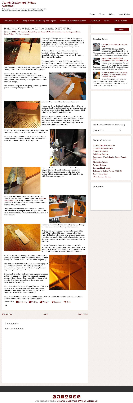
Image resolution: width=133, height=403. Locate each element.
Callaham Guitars (100, 152)
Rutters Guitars (99, 163)
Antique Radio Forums (103, 146)
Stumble (56, 300)
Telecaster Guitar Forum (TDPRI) (107, 169)
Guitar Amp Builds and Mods (73, 19)
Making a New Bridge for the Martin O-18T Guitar (38, 26)
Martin (48, 30)
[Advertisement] (104, 102)
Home (93, 13)
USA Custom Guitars (102, 174)
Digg (67, 300)
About (102, 13)
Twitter (33, 300)
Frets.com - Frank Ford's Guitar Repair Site (110, 156)
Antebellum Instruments (104, 143)
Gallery (112, 13)
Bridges (24, 30)
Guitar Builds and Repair (36, 30)
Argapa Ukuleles (100, 149)
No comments (24, 32)
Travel (106, 19)
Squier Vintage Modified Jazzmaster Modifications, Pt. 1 (115, 57)
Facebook (21, 300)
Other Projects (119, 19)
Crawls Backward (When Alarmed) (19, 4)
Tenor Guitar (9, 32)
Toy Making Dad (100, 171)
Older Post (83, 312)
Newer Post (7, 312)
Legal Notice (124, 13)
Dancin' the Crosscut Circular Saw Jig (114, 43)
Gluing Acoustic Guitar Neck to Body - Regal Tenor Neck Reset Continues (114, 72)
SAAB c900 (94, 19)
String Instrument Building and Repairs (39, 19)
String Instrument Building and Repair (66, 30)
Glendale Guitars (100, 160)
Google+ (44, 300)
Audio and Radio (10, 19)
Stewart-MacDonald (101, 166)
